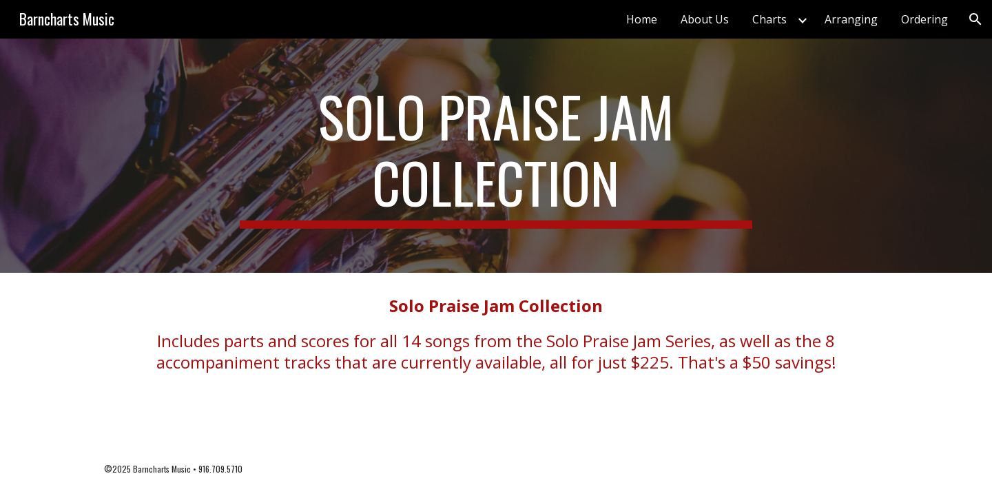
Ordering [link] (924, 19)
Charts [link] (769, 19)
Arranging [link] (851, 19)
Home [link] (641, 19)
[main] (496, 155)
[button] (975, 19)
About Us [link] (705, 19)
